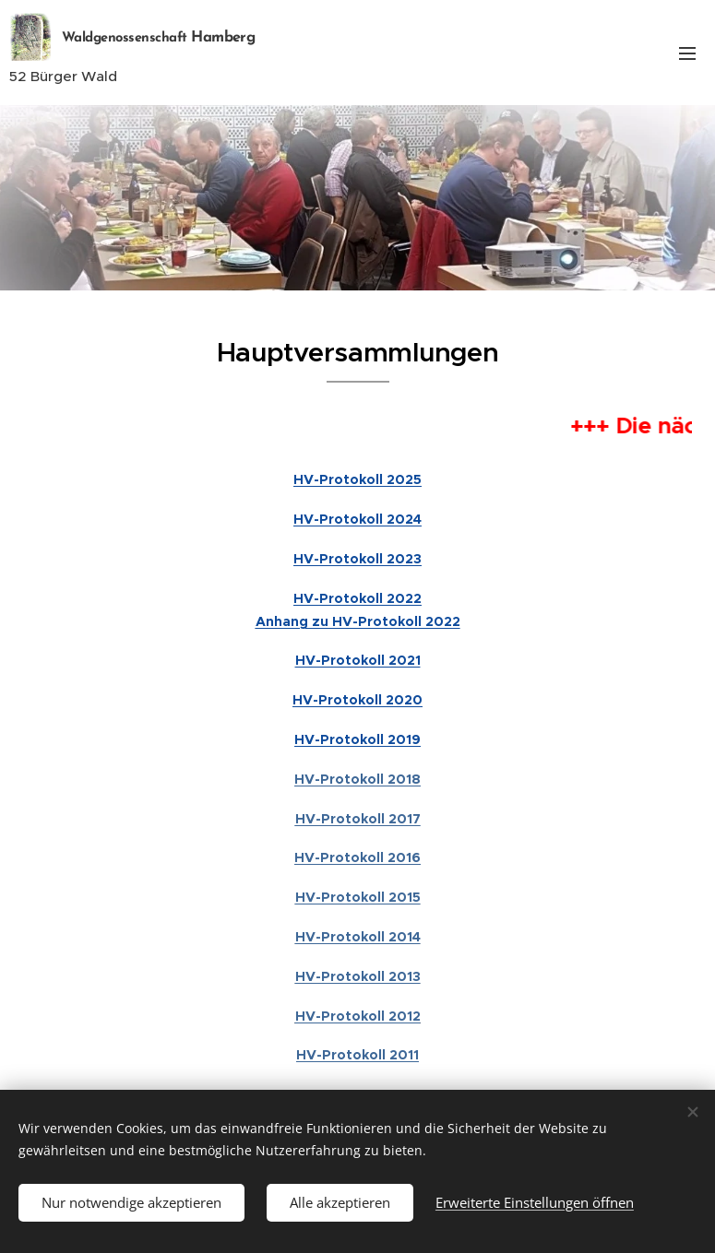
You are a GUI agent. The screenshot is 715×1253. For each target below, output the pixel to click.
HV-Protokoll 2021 (358, 660)
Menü (687, 53)
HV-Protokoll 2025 (357, 479)
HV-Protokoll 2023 (357, 558)
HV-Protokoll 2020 (357, 700)
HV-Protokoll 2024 (357, 519)
